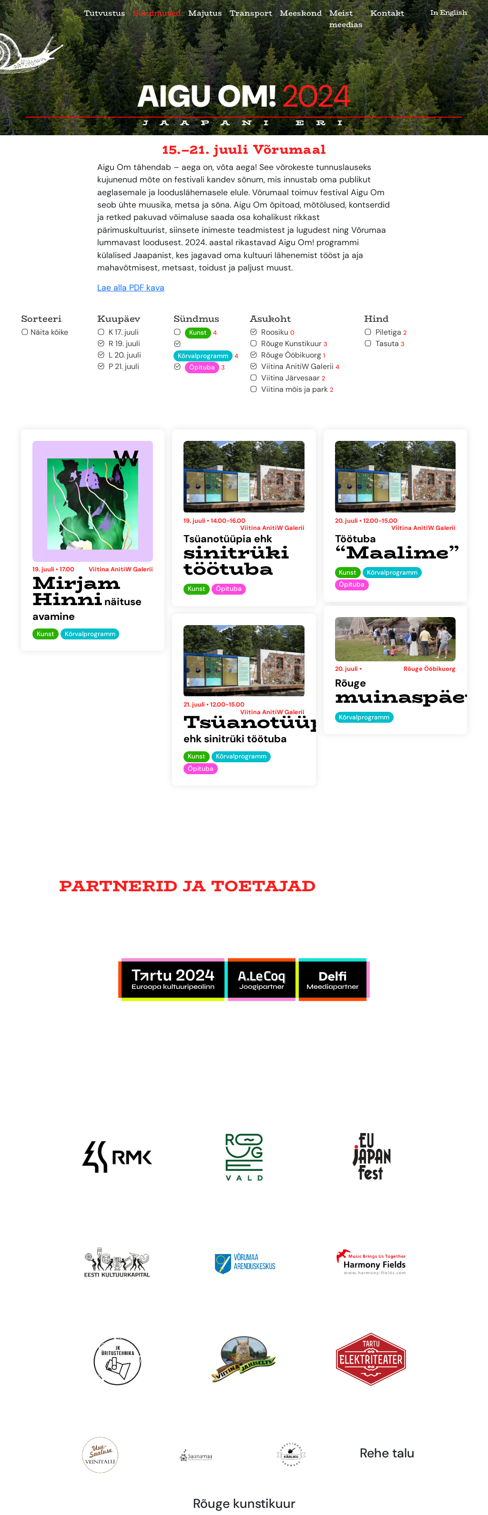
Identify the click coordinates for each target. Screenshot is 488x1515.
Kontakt (387, 13)
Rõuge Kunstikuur (288, 344)
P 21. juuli (118, 366)
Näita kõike (44, 332)
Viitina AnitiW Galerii (294, 366)
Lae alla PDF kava (130, 287)
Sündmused (157, 13)
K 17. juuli (118, 332)
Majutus (205, 13)
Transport (251, 13)
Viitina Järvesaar (287, 378)
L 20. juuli (119, 355)
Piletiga (385, 332)
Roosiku (272, 332)
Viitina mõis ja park (291, 389)
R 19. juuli (118, 344)
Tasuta (384, 344)
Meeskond (301, 13)
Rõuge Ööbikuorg (287, 355)
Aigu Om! (244, 96)
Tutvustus (104, 13)
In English (448, 12)
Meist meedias (346, 18)
